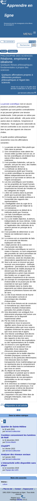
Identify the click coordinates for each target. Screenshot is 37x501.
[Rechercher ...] (24, 45)
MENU (27, 34)
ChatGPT (5, 446)
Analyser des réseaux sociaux (15, 454)
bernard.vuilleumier (27, 93)
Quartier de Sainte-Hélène (13, 426)
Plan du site (7, 489)
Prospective (12, 51)
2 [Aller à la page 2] (4, 421)
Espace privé (28, 489)
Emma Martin (11, 442)
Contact (17, 489)
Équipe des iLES (12, 470)
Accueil (3, 51)
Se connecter (9, 42)
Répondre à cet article (16, 405)
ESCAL (19, 499)
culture (5, 484)
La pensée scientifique (10, 104)
